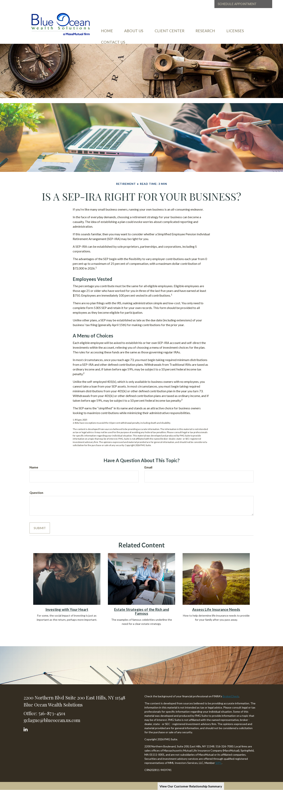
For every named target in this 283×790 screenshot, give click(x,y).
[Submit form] (39, 527)
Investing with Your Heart (66, 609)
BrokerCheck (231, 696)
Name (33, 467)
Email (148, 467)
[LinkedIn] (26, 728)
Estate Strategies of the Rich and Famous (141, 611)
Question (36, 492)
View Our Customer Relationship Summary (191, 786)
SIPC (218, 762)
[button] (139, 28)
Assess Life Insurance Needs (216, 609)
